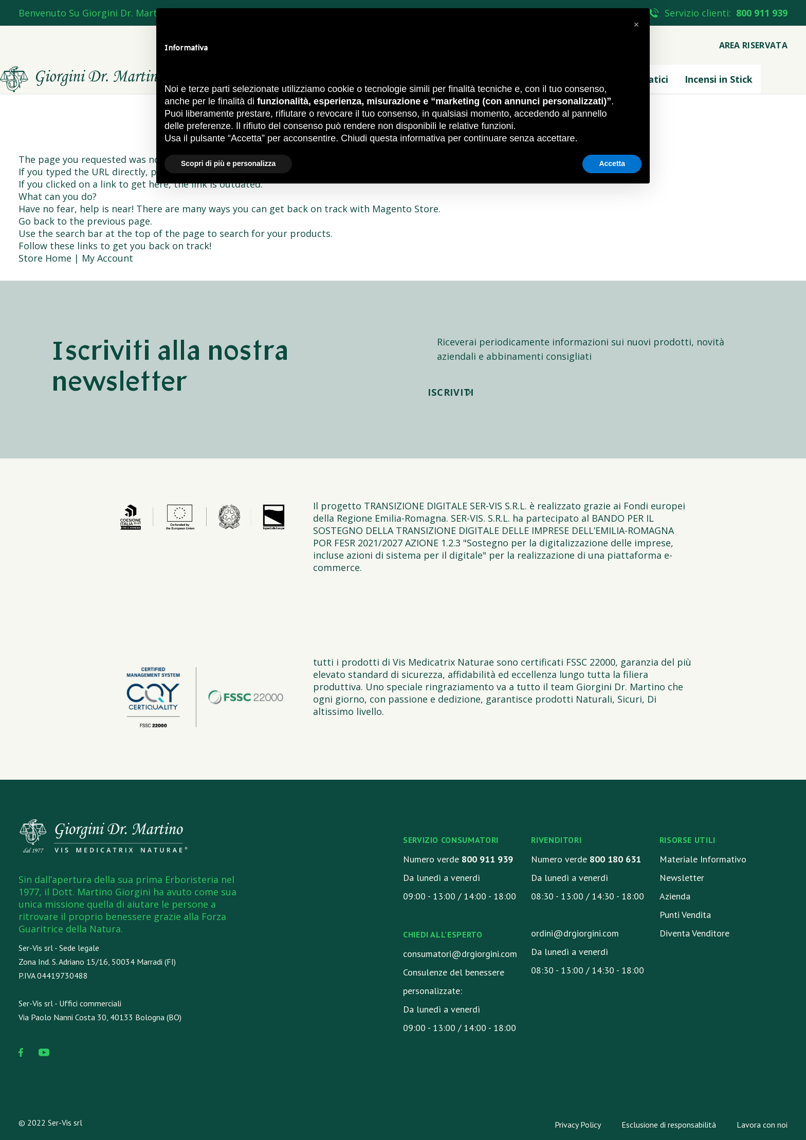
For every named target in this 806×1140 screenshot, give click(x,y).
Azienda (675, 896)
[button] (636, 24)
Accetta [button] (612, 163)
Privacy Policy (578, 1124)
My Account (107, 258)
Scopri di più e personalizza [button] (228, 163)
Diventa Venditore (694, 933)
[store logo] (82, 79)
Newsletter (682, 878)
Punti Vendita (685, 915)
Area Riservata (753, 45)
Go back (36, 221)
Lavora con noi (762, 1124)
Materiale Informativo (703, 859)
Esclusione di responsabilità (668, 1124)
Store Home (45, 258)
